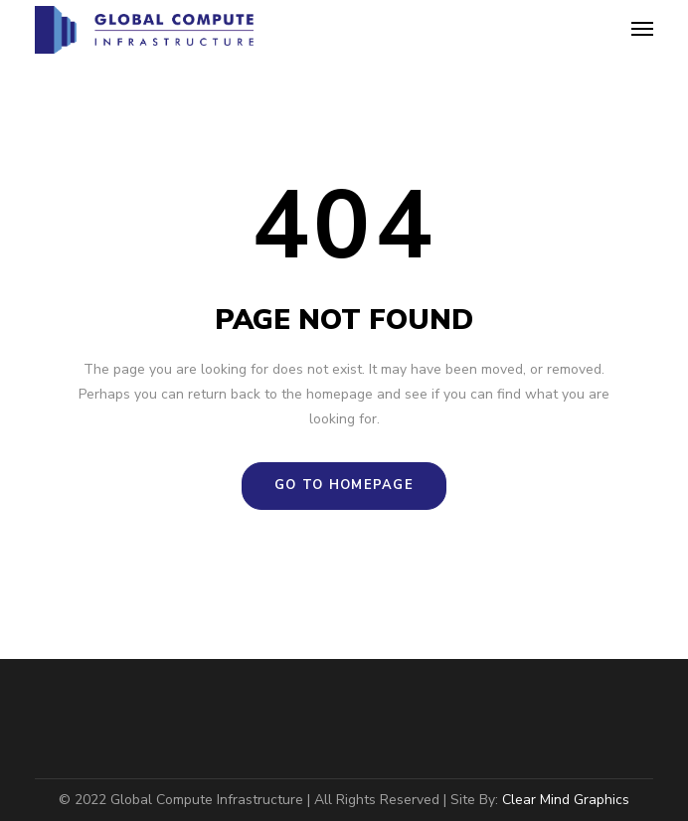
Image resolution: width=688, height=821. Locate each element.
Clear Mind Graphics (565, 799)
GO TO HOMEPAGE (344, 485)
